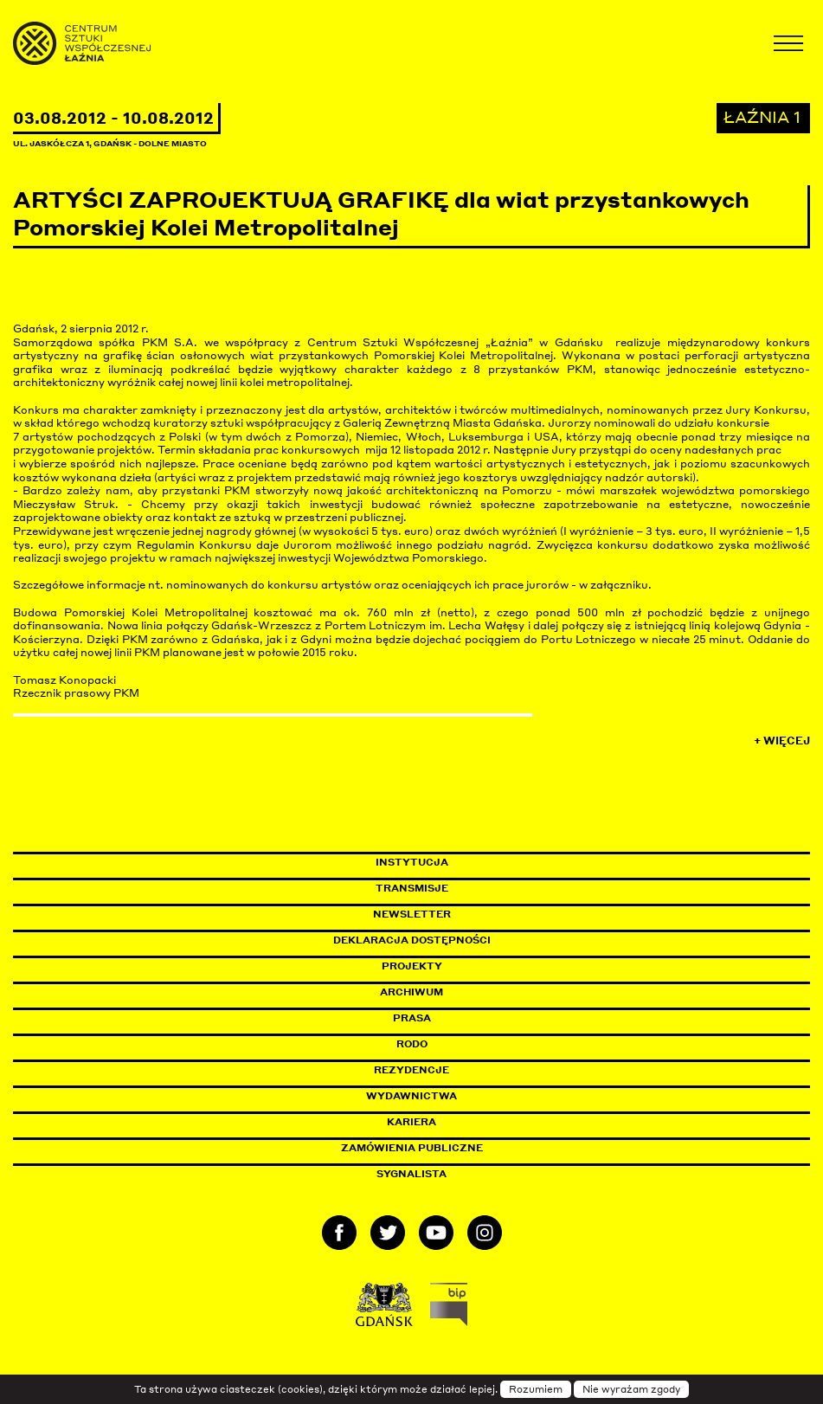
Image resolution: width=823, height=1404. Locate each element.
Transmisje (485, 888)
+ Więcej (782, 740)
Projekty (412, 966)
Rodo (412, 1044)
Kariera (411, 1122)
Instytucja (412, 862)
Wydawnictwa (411, 1096)
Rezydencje (411, 1070)
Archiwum (411, 992)
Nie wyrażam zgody (631, 1389)
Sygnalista (411, 1174)
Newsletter (412, 914)
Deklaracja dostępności (412, 940)
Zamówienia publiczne (451, 1148)
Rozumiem (536, 1389)
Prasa (412, 1018)
